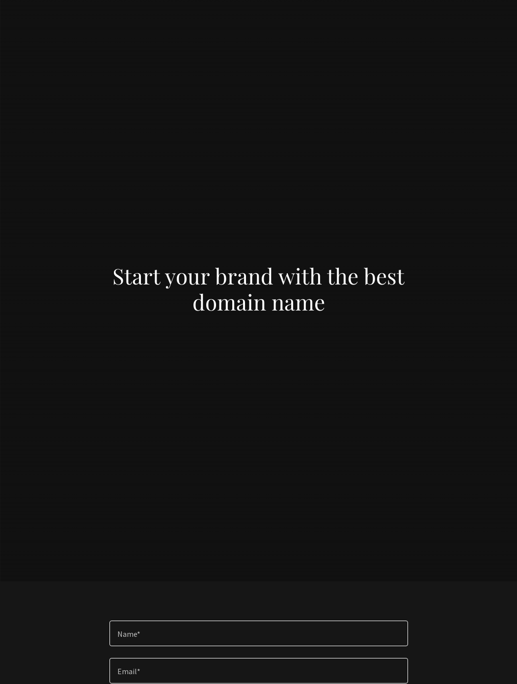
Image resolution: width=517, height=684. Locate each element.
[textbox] (258, 633)
